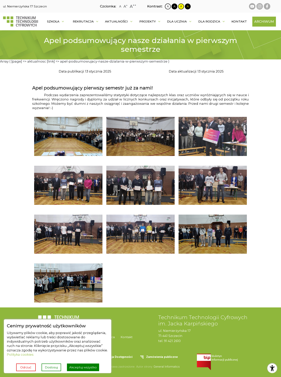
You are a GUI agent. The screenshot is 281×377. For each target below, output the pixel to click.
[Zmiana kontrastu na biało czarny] (168, 6)
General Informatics (167, 366)
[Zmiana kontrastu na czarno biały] (174, 6)
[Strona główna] (20, 21)
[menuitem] (239, 21)
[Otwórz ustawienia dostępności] (272, 368)
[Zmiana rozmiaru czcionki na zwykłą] (120, 6)
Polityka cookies (20, 354)
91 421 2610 (172, 341)
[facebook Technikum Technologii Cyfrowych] (267, 6)
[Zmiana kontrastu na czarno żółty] (188, 6)
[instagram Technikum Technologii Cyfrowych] (259, 6)
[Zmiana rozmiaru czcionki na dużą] (125, 6)
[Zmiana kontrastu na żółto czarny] (181, 6)
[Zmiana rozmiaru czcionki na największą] (133, 6)
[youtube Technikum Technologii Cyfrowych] (252, 6)
